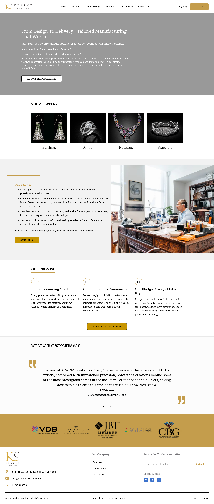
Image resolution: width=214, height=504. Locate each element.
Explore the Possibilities (41, 79)
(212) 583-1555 (19, 485)
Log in (199, 7)
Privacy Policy (96, 498)
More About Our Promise (107, 327)
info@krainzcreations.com (26, 478)
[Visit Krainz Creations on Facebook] (152, 469)
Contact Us (143, 7)
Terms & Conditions (115, 498)
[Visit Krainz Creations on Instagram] (159, 469)
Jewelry (75, 7)
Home (63, 7)
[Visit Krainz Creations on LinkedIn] (146, 469)
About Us (110, 7)
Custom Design (92, 7)
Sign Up (183, 7)
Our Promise (127, 7)
